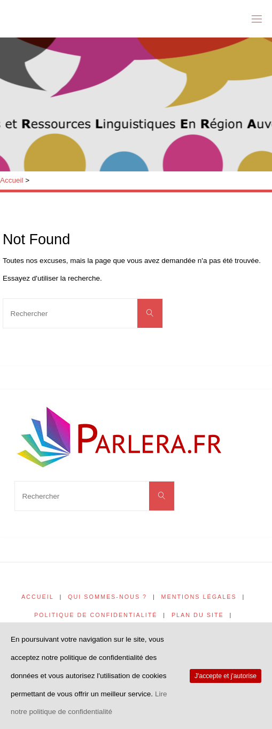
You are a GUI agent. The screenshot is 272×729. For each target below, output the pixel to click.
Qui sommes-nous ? (107, 596)
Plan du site (198, 615)
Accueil (12, 180)
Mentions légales (199, 596)
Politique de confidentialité (96, 615)
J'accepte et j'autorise (226, 676)
